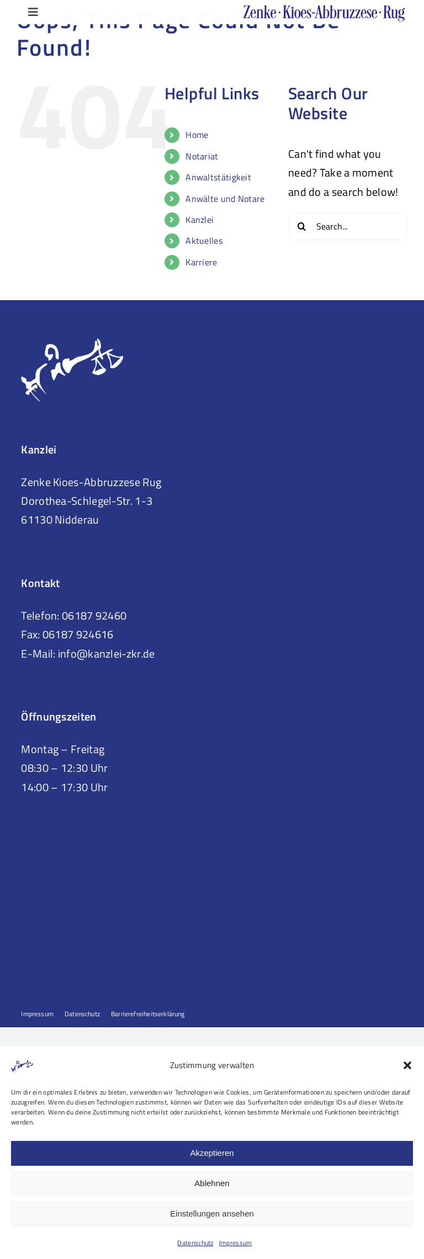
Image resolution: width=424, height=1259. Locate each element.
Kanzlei (200, 219)
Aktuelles (204, 240)
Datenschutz (195, 1242)
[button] (407, 1065)
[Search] (302, 226)
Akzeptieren (212, 1152)
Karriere (201, 262)
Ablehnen (211, 1183)
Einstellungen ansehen (212, 1213)
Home (197, 134)
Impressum (235, 1242)
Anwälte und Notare (225, 198)
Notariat (202, 156)
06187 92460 (94, 615)
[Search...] (347, 226)
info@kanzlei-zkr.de (106, 653)
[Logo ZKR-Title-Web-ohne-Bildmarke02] (324, 10)
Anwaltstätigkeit (218, 177)
